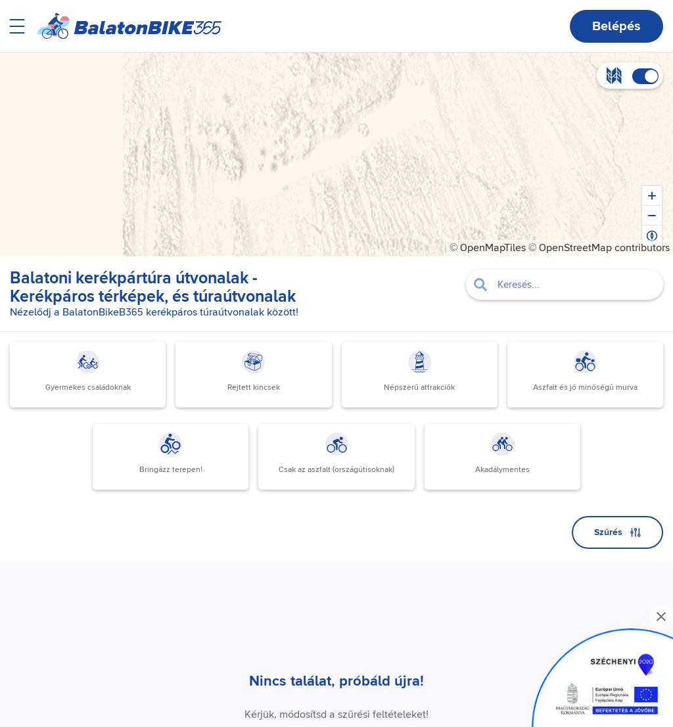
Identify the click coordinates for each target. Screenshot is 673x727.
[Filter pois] (564, 285)
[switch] (645, 76)
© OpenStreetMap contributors (599, 247)
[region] (336, 154)
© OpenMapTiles (488, 247)
